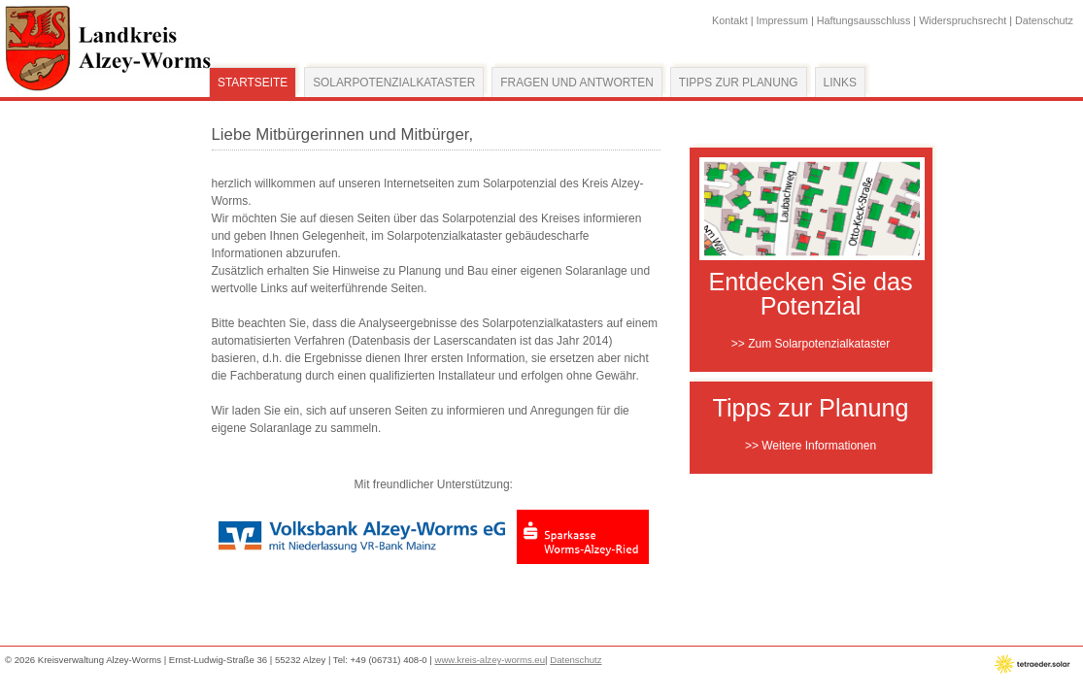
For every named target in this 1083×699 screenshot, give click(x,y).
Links (840, 82)
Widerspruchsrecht (962, 20)
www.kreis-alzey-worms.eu (490, 659)
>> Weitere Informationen (810, 445)
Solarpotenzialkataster (394, 82)
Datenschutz (1044, 20)
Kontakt (730, 20)
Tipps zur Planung (738, 82)
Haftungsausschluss (864, 20)
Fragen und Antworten (576, 82)
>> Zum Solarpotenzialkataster (810, 343)
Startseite (253, 82)
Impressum (782, 20)
